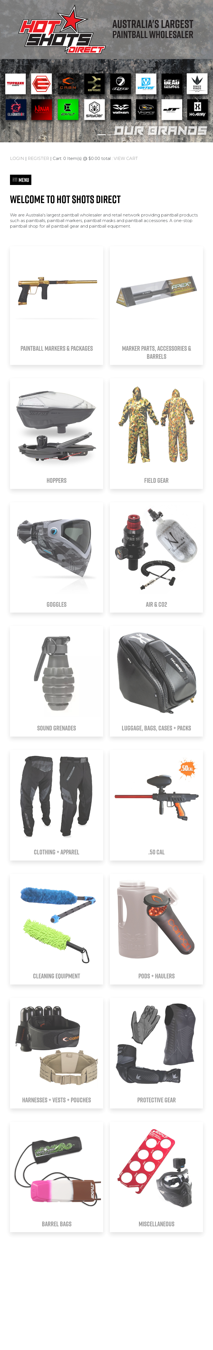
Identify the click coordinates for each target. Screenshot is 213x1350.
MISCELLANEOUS (156, 1224)
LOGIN (17, 158)
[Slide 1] (101, 134)
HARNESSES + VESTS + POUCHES (56, 1100)
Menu (20, 180)
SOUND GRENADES (56, 728)
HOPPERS (57, 480)
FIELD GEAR (156, 480)
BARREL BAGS (57, 1224)
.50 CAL (156, 852)
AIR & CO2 (156, 604)
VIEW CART (126, 158)
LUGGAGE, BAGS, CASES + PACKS (156, 728)
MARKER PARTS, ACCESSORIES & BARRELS (156, 352)
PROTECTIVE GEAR (156, 1100)
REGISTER (38, 158)
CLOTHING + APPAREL (56, 852)
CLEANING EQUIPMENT (56, 976)
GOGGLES (57, 604)
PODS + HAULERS (156, 976)
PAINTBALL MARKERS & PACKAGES (57, 348)
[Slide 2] (111, 134)
